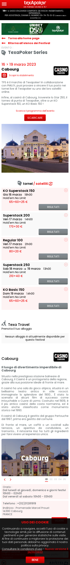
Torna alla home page (24, 38)
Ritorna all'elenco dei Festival (29, 43)
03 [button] (55, 479)
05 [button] (64, 479)
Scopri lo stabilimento (17, 75)
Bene (35, 560)
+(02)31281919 (26, 503)
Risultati (53, 207)
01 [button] (46, 479)
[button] (4, 479)
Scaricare (35, 118)
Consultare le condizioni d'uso (22, 549)
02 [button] (51, 479)
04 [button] (60, 479)
